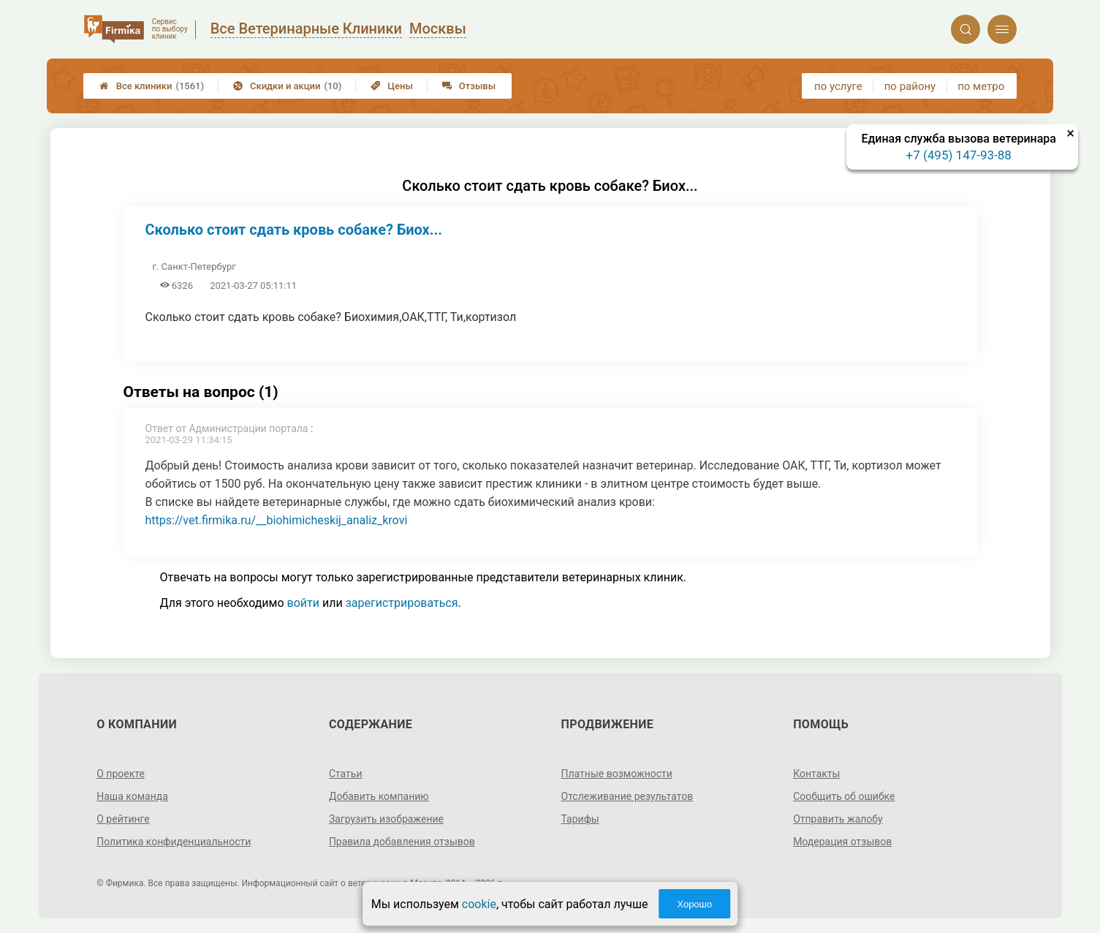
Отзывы (469, 85)
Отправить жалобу (838, 819)
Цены (392, 85)
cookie (479, 904)
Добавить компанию (379, 796)
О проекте (120, 773)
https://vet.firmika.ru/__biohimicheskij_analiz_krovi (276, 520)
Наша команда (132, 796)
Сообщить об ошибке (844, 796)
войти (303, 603)
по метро (980, 86)
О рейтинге (123, 819)
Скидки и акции (287, 85)
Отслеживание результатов (627, 796)
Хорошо (694, 904)
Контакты (816, 773)
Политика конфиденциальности (173, 841)
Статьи (346, 773)
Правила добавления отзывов (402, 841)
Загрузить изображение (386, 819)
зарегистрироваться (402, 603)
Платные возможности (616, 773)
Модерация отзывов (842, 841)
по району (910, 86)
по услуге (838, 86)
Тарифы (580, 819)
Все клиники (151, 85)
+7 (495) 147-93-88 (959, 155)
